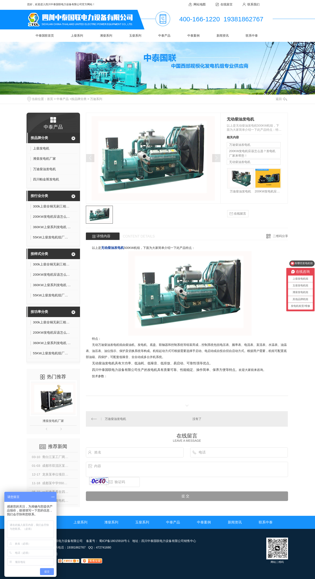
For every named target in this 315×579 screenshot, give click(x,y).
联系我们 (253, 4)
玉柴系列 (135, 35)
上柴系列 (77, 35)
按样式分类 (39, 254)
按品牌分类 (79, 99)
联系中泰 (252, 35)
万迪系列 (96, 99)
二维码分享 (280, 236)
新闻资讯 (223, 35)
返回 (281, 99)
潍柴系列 (106, 35)
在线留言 (226, 4)
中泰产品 (164, 35)
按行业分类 (39, 196)
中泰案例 (193, 35)
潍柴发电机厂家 (53, 421)
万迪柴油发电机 (239, 144)
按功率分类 (39, 312)
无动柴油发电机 (239, 162)
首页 (50, 99)
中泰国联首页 (45, 35)
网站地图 (199, 4)
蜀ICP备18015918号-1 (114, 541)
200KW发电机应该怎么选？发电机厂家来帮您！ (252, 153)
